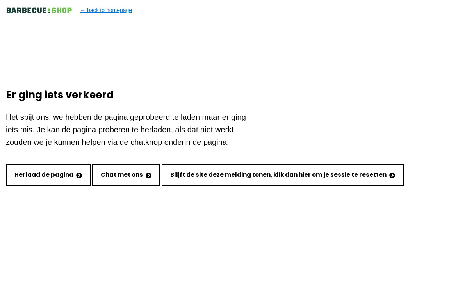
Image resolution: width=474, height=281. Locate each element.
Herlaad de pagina (48, 175)
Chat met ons (126, 175)
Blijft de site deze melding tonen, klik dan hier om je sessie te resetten (282, 175)
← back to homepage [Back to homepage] (69, 10)
